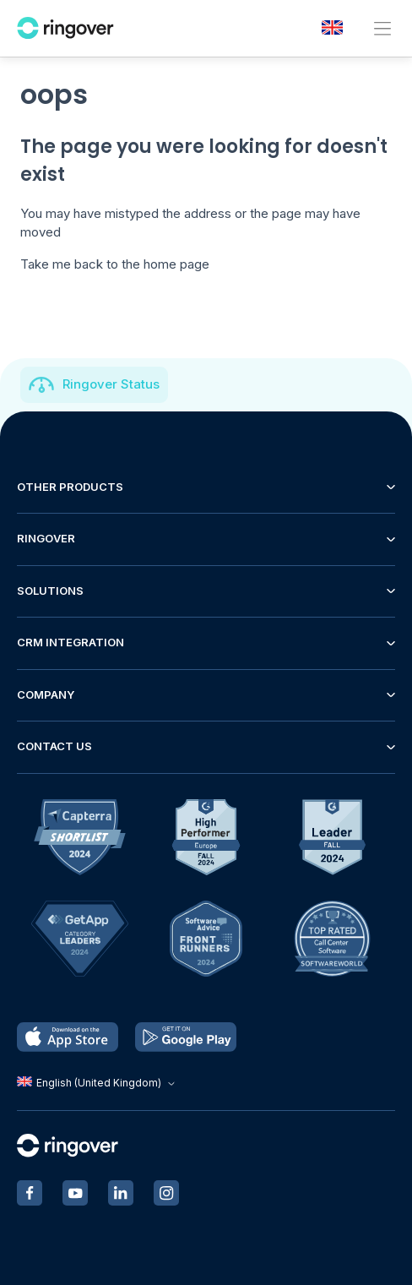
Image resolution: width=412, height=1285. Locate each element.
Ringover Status (111, 384)
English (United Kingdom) (98, 1082)
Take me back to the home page (114, 264)
